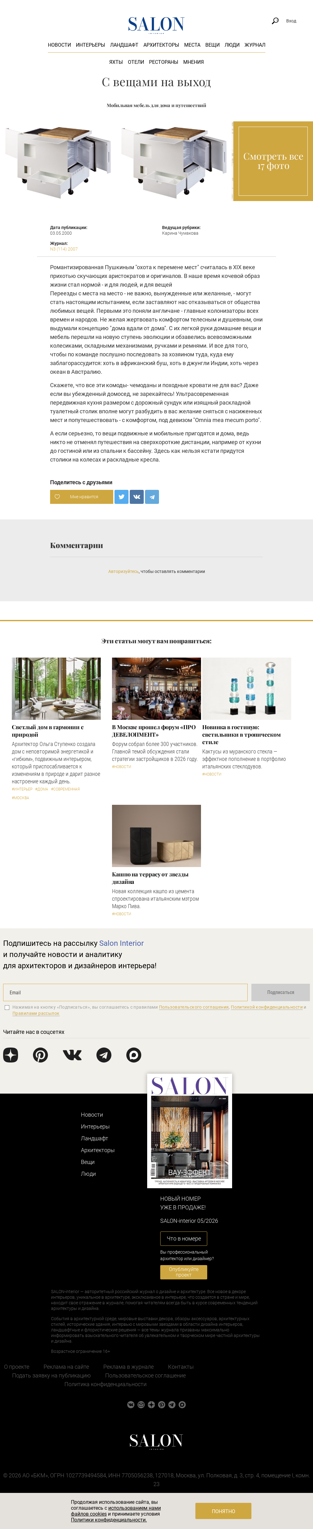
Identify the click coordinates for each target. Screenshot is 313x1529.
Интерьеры (90, 45)
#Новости (121, 767)
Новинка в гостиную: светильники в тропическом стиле (241, 734)
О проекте (16, 1366)
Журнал (255, 45)
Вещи (212, 45)
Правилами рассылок (36, 1013)
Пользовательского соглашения (194, 1007)
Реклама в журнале (128, 1366)
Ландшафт (124, 45)
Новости (59, 45)
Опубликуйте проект (184, 1272)
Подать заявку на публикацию (51, 1375)
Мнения (193, 62)
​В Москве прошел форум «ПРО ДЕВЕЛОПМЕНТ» (154, 730)
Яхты (116, 62)
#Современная (65, 789)
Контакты (181, 1366)
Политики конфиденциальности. (109, 1520)
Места (192, 45)
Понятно (223, 1511)
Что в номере (184, 1238)
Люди (232, 45)
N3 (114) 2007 (64, 248)
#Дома (41, 789)
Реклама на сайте (66, 1366)
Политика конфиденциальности (105, 1384)
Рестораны (163, 62)
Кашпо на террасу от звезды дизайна (150, 877)
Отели (136, 62)
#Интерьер (22, 789)
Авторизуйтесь (123, 571)
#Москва (20, 798)
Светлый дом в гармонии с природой (48, 730)
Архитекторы (161, 45)
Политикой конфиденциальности (267, 1007)
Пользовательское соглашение (145, 1375)
